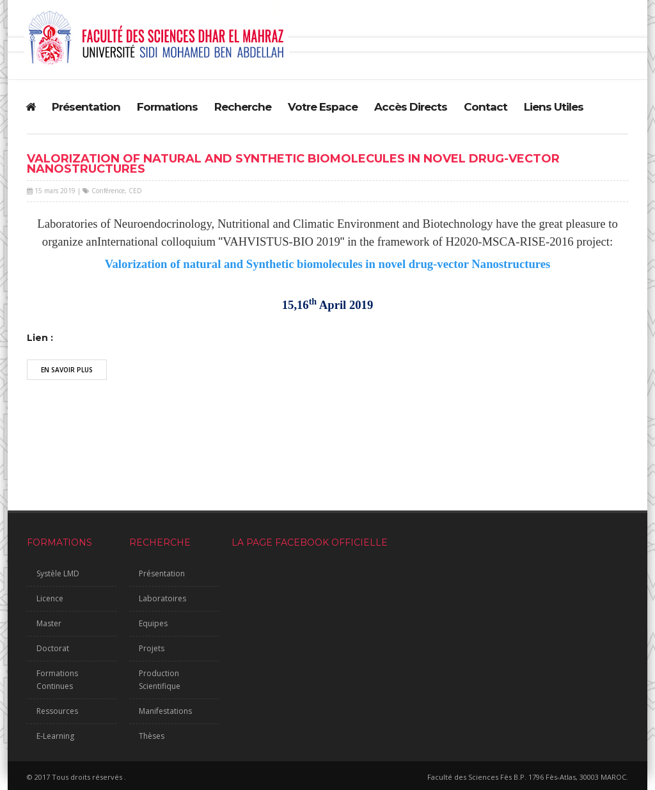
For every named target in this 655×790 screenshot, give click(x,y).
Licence (49, 598)
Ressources (57, 711)
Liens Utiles (553, 106)
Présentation (86, 106)
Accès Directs (410, 106)
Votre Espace (323, 106)
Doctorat (52, 648)
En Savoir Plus (67, 369)
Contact (485, 106)
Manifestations (165, 711)
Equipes (153, 623)
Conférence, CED (116, 190)
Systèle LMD (57, 573)
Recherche (242, 106)
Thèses (151, 736)
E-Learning (55, 736)
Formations (167, 106)
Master (48, 623)
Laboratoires (162, 598)
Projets (151, 648)
